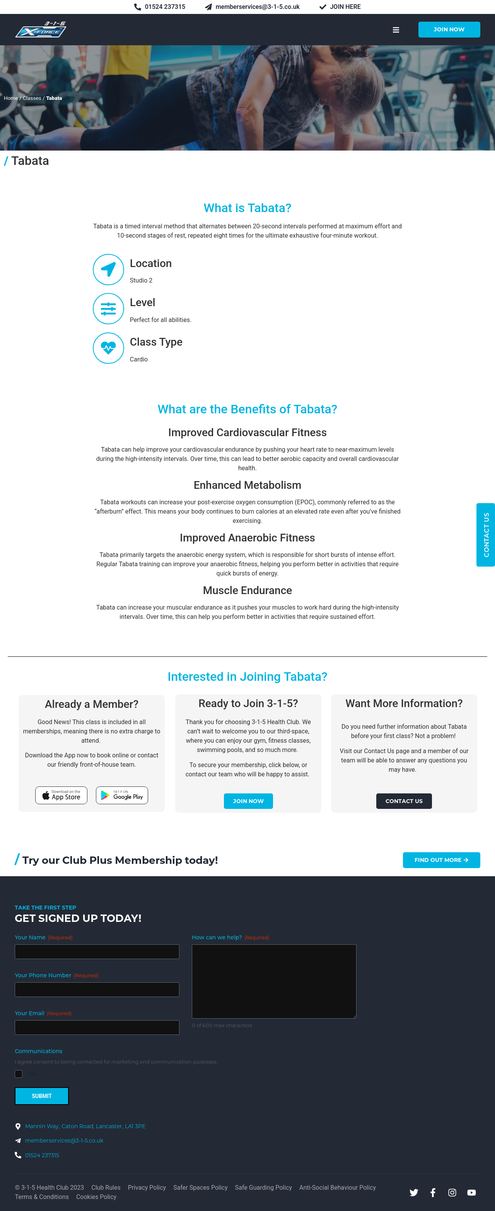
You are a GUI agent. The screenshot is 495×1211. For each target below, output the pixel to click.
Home (11, 98)
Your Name (43, 937)
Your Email (43, 1013)
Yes (31, 1074)
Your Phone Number (56, 975)
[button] (396, 29)
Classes (32, 98)
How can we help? (230, 937)
